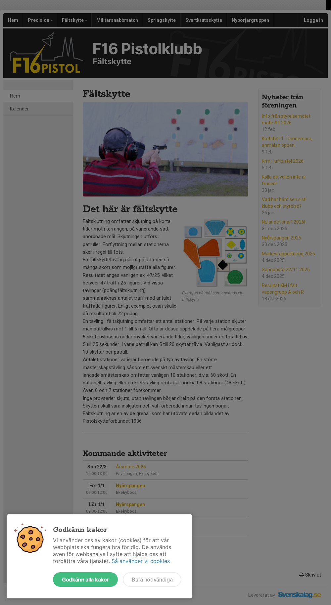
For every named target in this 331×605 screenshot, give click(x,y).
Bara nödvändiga (152, 579)
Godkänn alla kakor (85, 579)
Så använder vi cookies (141, 561)
